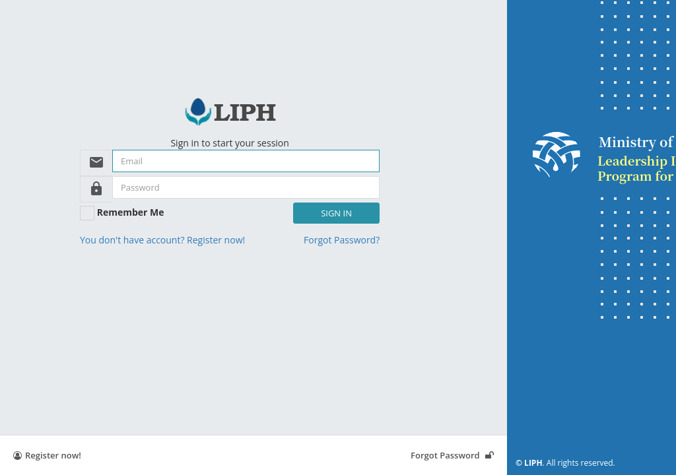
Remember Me (130, 212)
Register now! (47, 455)
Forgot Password (452, 455)
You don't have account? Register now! (162, 240)
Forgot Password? (342, 240)
